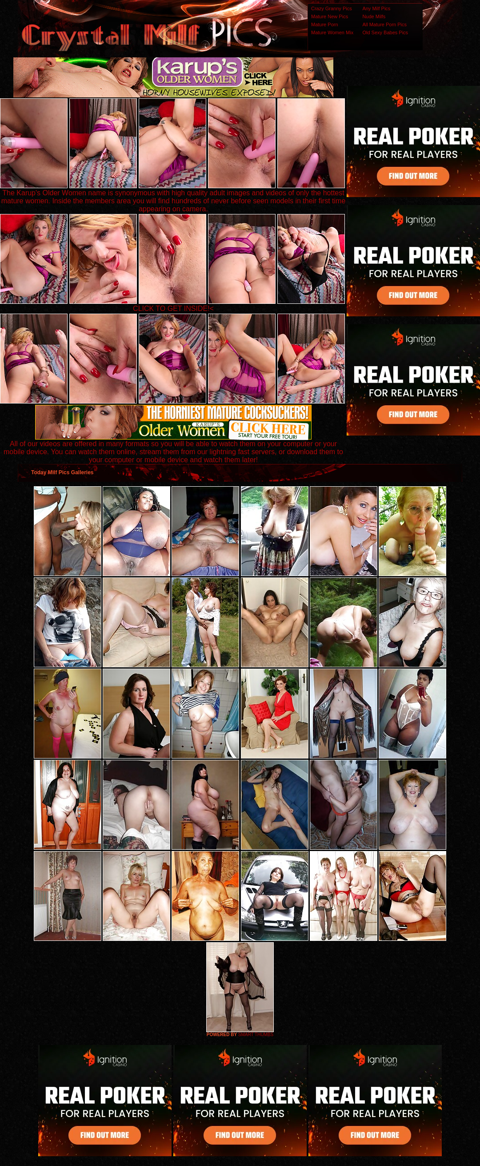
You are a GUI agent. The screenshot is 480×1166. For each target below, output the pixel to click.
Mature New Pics (329, 16)
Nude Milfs (373, 16)
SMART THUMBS (255, 1034)
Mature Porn (324, 24)
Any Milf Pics (376, 8)
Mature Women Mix (332, 32)
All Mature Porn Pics (384, 24)
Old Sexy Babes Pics (385, 32)
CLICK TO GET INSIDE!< (173, 308)
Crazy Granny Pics (331, 8)
